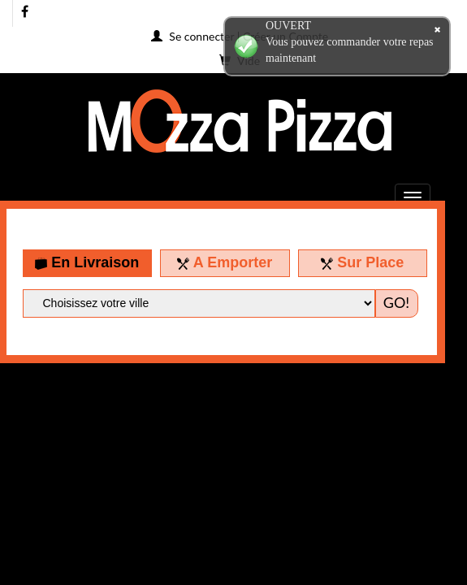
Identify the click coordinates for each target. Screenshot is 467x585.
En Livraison (87, 262)
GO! (396, 302)
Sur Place (362, 262)
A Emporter (224, 262)
